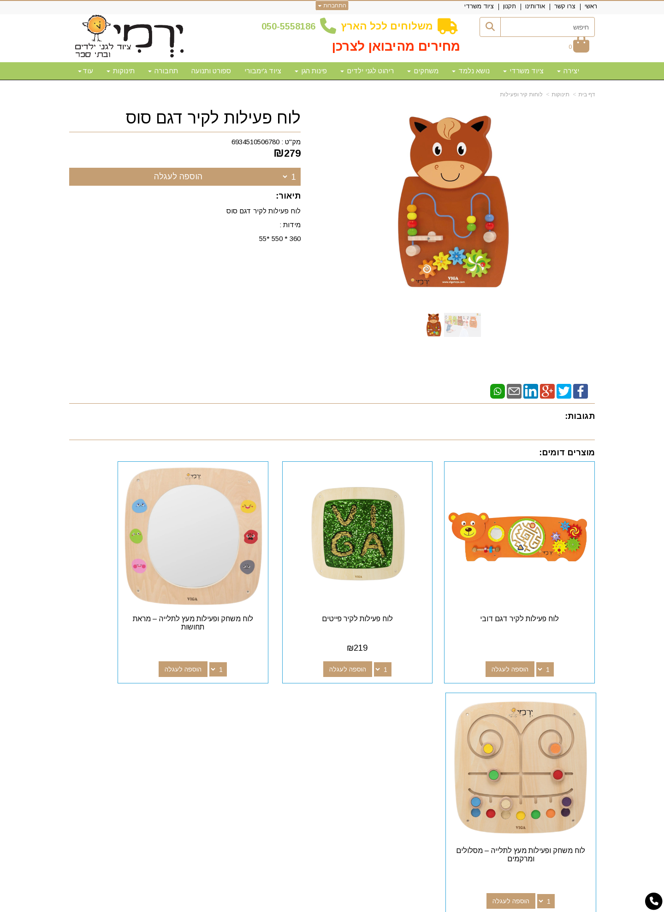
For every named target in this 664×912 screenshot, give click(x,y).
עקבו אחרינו (386, 687)
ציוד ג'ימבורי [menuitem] (262, 71)
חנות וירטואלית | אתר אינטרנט (272, 903)
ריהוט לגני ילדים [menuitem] (367, 71)
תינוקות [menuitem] (121, 71)
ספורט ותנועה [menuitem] (211, 71)
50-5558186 (291, 26)
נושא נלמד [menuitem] (471, 71)
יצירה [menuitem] (568, 71)
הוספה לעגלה (178, 176)
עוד (85, 71)
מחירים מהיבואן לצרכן (396, 46)
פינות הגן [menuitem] (311, 71)
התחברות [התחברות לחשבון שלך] (332, 5)
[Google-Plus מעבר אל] (393, 704)
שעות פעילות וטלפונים (182, 687)
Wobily (361, 903)
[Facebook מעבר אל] (408, 704)
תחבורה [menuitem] (163, 71)
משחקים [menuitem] (423, 71)
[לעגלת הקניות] (579, 47)
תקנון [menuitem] (509, 6)
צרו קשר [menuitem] (564, 6)
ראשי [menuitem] (591, 6)
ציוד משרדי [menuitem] (479, 6)
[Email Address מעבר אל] (363, 704)
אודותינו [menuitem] (535, 6)
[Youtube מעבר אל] (378, 704)
